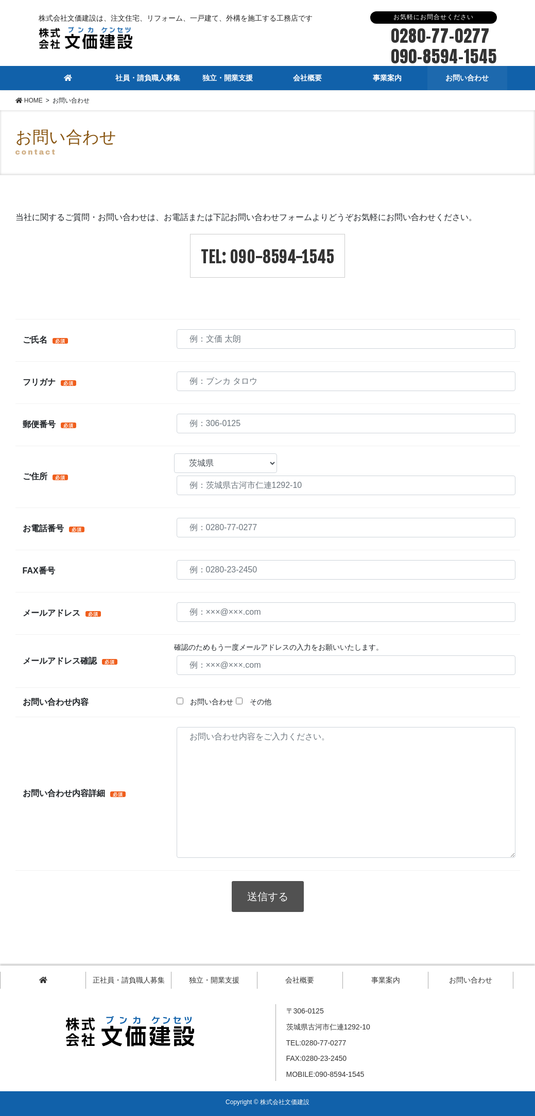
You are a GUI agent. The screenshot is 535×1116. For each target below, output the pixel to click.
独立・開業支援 (214, 980)
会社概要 (299, 980)
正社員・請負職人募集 (129, 980)
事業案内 (385, 980)
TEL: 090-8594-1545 (267, 257)
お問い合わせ (470, 980)
